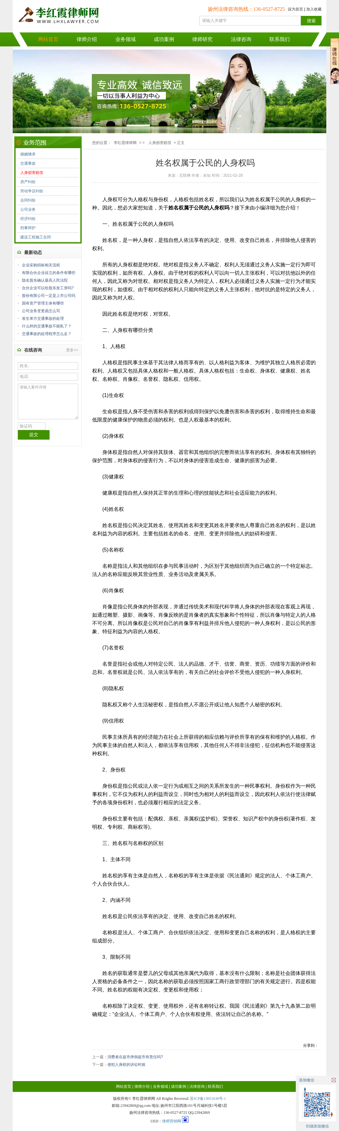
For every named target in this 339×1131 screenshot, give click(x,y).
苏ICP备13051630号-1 (208, 1098)
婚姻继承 (28, 154)
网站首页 (48, 39)
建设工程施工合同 (35, 237)
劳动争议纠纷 (31, 191)
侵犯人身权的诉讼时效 (126, 1064)
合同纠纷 (28, 200)
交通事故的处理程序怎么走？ (46, 334)
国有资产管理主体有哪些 (43, 303)
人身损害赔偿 (31, 172)
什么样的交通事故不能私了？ (46, 326)
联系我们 (279, 39)
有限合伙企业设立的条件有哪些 (48, 273)
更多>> (72, 350)
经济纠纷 (28, 218)
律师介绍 (87, 39)
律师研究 (202, 39)
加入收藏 (314, 9)
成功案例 (164, 39)
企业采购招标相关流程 (41, 265)
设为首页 (295, 9)
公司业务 (28, 209)
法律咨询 (241, 39)
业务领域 (125, 39)
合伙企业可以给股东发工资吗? (48, 288)
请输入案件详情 (48, 401)
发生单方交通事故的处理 (43, 318)
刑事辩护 (28, 228)
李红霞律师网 (125, 143)
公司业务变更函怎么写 (41, 311)
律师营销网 (171, 1121)
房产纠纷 (28, 182)
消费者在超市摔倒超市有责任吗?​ (135, 1057)
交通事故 (28, 163)
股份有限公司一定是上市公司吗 (48, 295)
